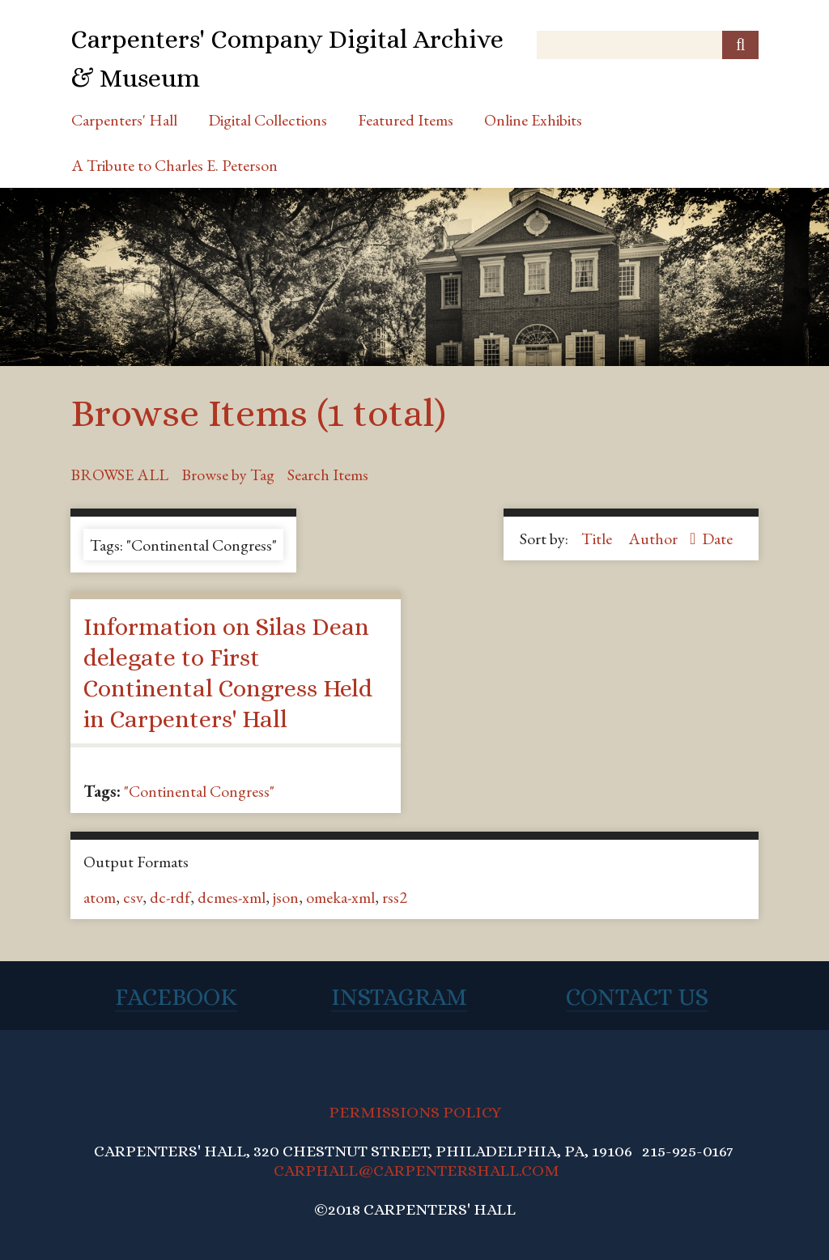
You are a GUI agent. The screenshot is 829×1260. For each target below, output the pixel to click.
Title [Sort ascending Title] (598, 538)
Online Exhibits (533, 119)
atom (99, 897)
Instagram (399, 997)
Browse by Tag (227, 474)
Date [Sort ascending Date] (717, 538)
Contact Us (637, 997)
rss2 (394, 897)
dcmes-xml (232, 897)
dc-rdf (170, 897)
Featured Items (405, 119)
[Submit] (740, 45)
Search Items (327, 474)
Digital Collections (267, 119)
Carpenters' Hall (124, 119)
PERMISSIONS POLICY (415, 1112)
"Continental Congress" (199, 791)
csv (132, 897)
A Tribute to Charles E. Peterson (174, 165)
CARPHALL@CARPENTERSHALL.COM (416, 1170)
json (286, 897)
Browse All (119, 474)
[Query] (648, 45)
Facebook (176, 997)
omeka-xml (340, 897)
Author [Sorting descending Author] (654, 538)
